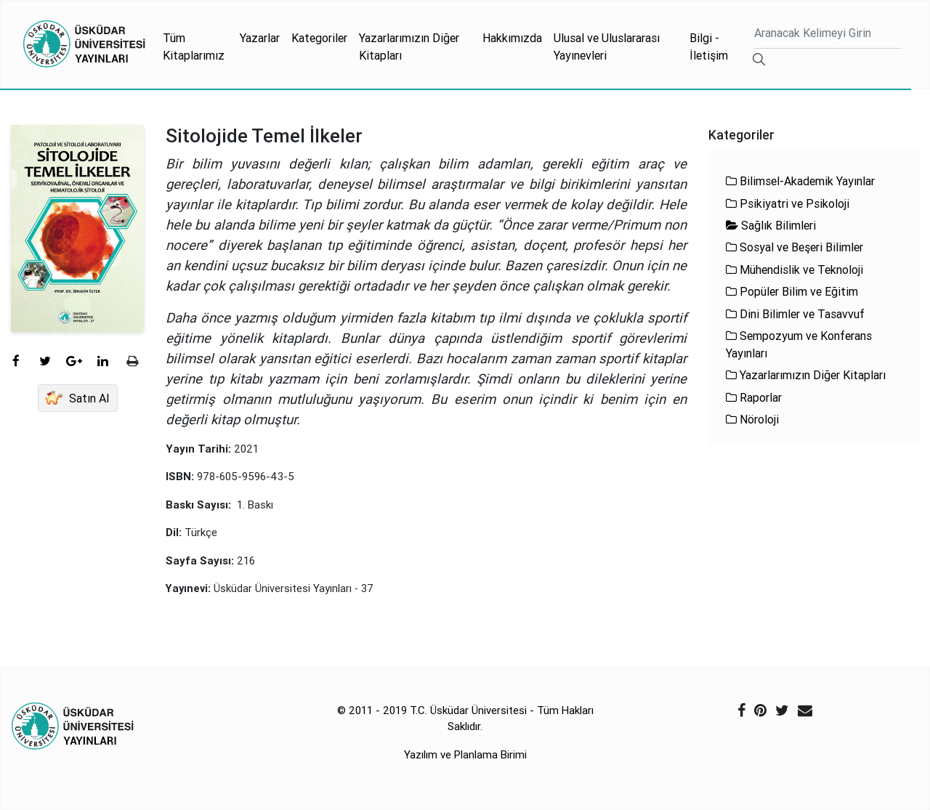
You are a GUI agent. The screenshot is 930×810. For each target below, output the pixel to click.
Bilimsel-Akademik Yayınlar (800, 181)
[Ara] (827, 34)
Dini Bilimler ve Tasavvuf (795, 314)
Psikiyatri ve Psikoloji (787, 203)
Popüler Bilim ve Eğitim (792, 291)
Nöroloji (752, 419)
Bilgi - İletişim (709, 46)
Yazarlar (260, 38)
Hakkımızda (512, 38)
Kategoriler (319, 38)
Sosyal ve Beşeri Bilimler (794, 247)
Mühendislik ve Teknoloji (794, 269)
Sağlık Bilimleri (771, 225)
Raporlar (754, 397)
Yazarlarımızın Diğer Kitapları (409, 46)
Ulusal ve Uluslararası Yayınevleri (607, 46)
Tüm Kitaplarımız (194, 46)
